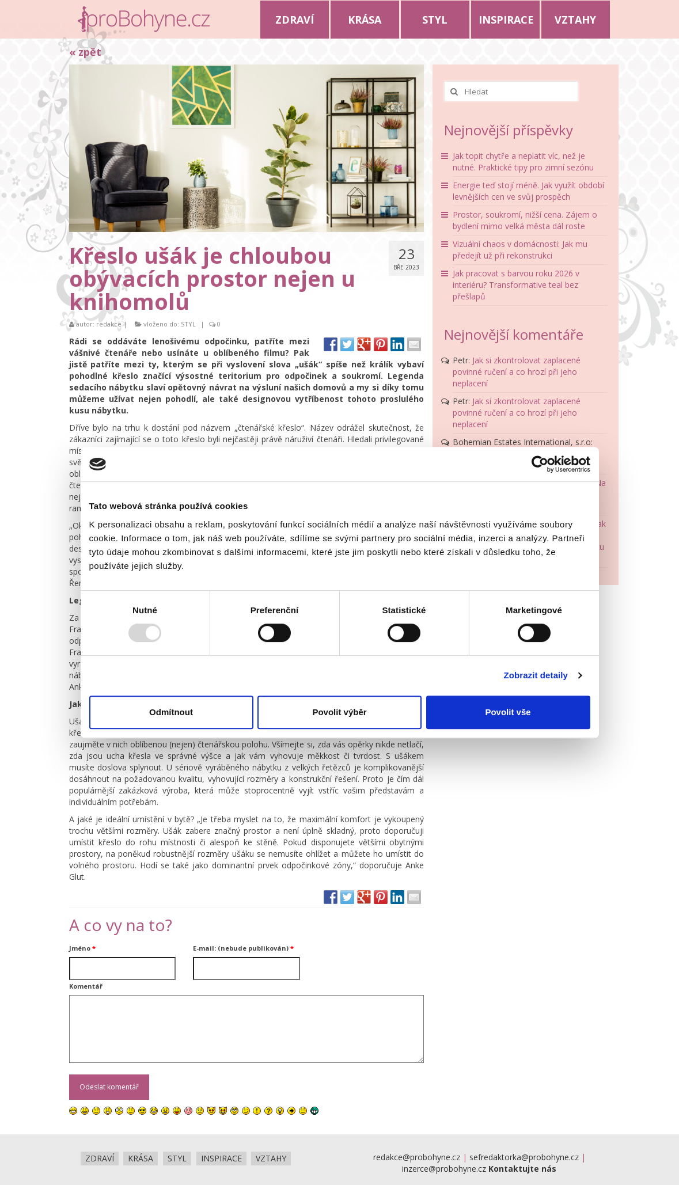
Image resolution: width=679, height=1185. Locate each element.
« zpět (85, 52)
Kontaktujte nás (522, 1168)
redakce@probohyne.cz (416, 1157)
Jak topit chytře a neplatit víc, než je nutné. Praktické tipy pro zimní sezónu (523, 161)
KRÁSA (364, 19)
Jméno (82, 948)
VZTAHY (575, 19)
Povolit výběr (339, 712)
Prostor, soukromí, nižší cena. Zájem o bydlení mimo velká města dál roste (525, 220)
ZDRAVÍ (294, 19)
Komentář (86, 986)
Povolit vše (507, 712)
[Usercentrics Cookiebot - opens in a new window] (540, 464)
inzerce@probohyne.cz (444, 1168)
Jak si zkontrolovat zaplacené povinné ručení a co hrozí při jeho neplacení (517, 372)
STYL (434, 19)
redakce (109, 324)
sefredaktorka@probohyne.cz (524, 1157)
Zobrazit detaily (535, 675)
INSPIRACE (506, 19)
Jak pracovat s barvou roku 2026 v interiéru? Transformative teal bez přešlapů (516, 285)
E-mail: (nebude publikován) (243, 948)
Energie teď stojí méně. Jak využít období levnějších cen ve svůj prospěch (528, 191)
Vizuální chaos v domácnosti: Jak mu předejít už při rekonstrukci (520, 249)
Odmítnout (171, 712)
